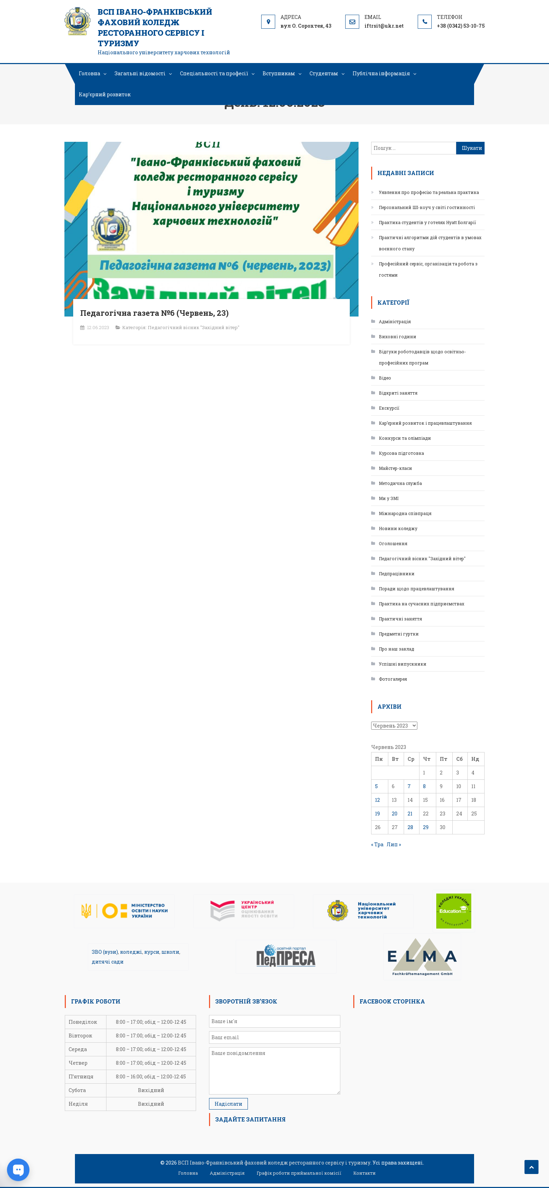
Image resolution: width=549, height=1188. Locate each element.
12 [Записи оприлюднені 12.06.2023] (377, 800)
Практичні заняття (400, 618)
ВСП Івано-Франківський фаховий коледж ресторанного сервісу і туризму (155, 27)
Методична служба (400, 483)
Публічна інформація (381, 73)
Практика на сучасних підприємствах (421, 603)
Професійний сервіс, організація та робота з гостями (428, 269)
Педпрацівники (397, 573)
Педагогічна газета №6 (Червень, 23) (154, 313)
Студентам (324, 73)
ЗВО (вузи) (105, 952)
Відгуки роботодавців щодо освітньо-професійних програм (422, 357)
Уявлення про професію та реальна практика (429, 192)
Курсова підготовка (401, 453)
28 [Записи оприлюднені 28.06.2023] (410, 827)
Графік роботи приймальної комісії (299, 1173)
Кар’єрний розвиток (105, 94)
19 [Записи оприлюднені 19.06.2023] (377, 813)
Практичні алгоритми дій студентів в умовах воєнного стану (430, 243)
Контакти (364, 1173)
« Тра (377, 844)
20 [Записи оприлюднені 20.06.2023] (394, 813)
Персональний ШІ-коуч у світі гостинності (427, 207)
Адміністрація (395, 321)
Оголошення (393, 543)
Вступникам (279, 73)
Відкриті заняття (398, 393)
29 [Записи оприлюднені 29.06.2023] (426, 827)
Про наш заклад (396, 649)
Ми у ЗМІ (388, 498)
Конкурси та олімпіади (405, 438)
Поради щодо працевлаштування (416, 588)
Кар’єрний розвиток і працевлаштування (425, 423)
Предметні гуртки (399, 634)
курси (151, 952)
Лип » (394, 844)
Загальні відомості (140, 73)
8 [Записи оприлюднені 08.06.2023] (424, 786)
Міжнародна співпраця (405, 513)
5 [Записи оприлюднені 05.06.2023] (376, 786)
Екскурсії (389, 408)
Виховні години (397, 336)
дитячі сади (108, 961)
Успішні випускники (402, 664)
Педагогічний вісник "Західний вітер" (193, 327)
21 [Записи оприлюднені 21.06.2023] (410, 813)
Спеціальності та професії (214, 73)
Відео (385, 378)
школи (170, 952)
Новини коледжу (398, 528)
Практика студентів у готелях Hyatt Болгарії (427, 222)
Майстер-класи (395, 468)
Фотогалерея (393, 679)
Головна (89, 73)
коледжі (131, 952)
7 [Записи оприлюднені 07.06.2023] (409, 786)
